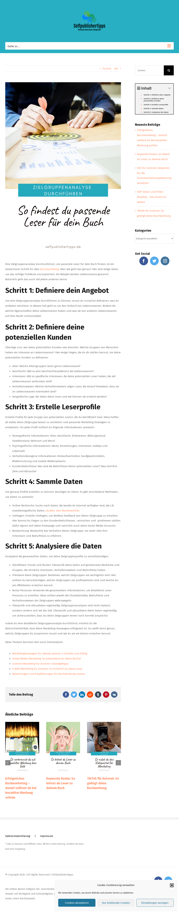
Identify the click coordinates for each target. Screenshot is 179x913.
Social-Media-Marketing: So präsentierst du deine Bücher (46, 658)
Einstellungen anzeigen (155, 902)
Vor (116, 68)
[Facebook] (143, 261)
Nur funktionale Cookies (116, 902)
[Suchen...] (149, 70)
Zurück (106, 68)
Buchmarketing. (49, 269)
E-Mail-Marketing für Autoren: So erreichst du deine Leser (47, 668)
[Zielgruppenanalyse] (63, 169)
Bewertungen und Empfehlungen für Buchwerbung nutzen (48, 673)
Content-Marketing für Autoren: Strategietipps (40, 663)
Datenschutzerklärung (17, 836)
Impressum (46, 836)
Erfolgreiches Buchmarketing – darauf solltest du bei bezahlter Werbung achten (20, 788)
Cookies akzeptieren (77, 902)
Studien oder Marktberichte (62, 510)
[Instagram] (165, 261)
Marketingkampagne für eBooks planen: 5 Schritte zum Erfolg (49, 653)
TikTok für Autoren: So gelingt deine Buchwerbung (103, 783)
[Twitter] (154, 261)
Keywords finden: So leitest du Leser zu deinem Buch (60, 783)
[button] (172, 885)
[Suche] (169, 70)
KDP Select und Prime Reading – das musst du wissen (151, 197)
